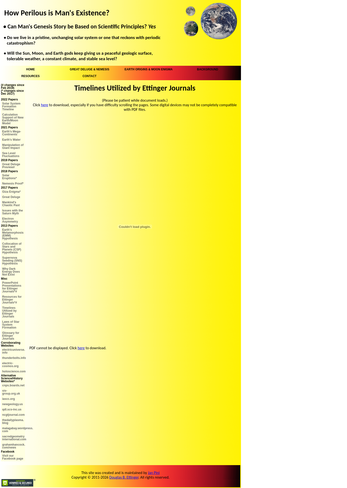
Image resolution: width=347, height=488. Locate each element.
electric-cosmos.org (10, 365)
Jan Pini (154, 472)
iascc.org (8, 399)
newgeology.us (12, 404)
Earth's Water (11, 139)
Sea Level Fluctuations (10, 155)
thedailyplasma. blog (13, 421)
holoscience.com (13, 371)
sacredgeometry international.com (13, 438)
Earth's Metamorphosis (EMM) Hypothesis (13, 234)
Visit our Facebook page (12, 457)
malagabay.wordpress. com (13, 430)
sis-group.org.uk (11, 392)
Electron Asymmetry (10, 220)
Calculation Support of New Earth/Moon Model (13, 119)
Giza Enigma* (11, 191)
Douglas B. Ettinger (124, 477)
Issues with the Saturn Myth (12, 212)
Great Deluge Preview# (11, 166)
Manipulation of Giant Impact (13, 146)
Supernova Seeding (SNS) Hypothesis (12, 260)
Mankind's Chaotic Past (11, 204)
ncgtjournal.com (13, 414)
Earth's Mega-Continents (11, 133)
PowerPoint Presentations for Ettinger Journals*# (11, 287)
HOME (30, 69)
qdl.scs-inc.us (11, 409)
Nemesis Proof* (13, 183)
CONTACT (90, 76)
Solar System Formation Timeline (11, 106)
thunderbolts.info (13, 358)
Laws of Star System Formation (10, 324)
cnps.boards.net (13, 385)
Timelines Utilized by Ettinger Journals (9, 312)
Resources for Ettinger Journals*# (12, 299)
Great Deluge (11, 197)
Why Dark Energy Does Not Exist (11, 271)
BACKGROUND (207, 69)
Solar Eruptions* (9, 177)
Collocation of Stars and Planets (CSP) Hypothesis (11, 248)
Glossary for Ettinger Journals (10, 335)
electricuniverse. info (13, 351)
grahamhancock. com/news (13, 446)
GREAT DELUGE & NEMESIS (89, 69)
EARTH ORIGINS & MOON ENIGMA (149, 69)
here (44, 105)
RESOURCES (30, 76)
